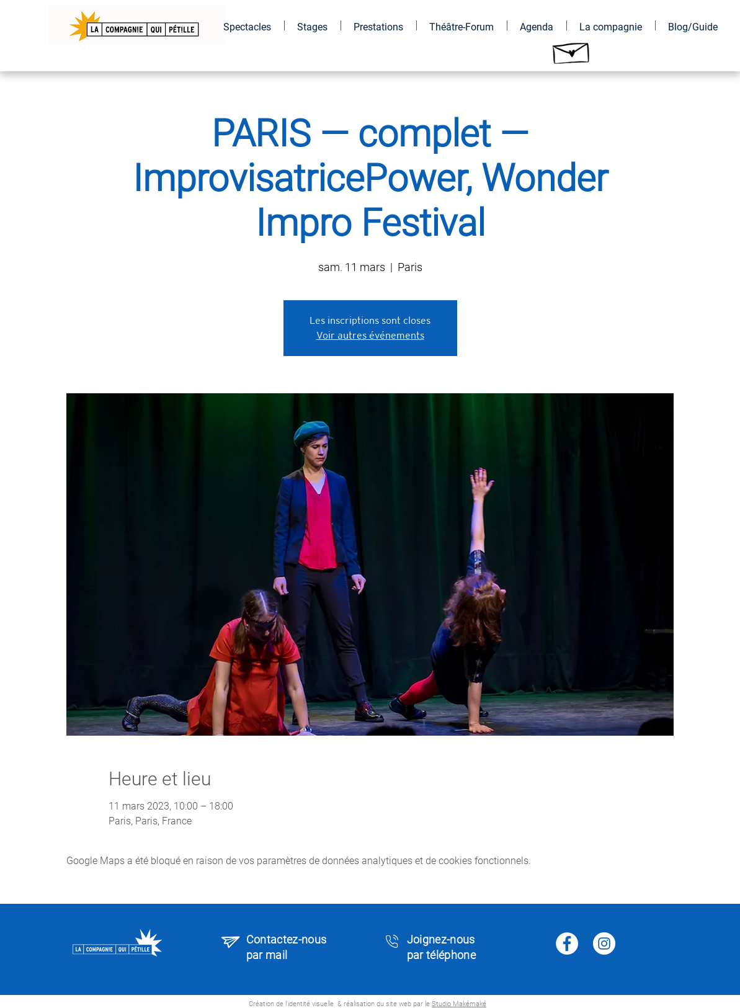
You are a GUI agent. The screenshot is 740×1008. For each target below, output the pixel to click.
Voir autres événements (370, 335)
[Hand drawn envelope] (572, 49)
